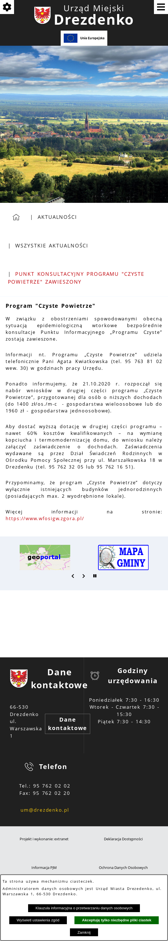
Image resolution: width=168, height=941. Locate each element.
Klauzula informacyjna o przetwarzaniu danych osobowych (83, 908)
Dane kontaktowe (67, 724)
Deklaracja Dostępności (123, 839)
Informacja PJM (44, 867)
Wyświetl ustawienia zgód (38, 920)
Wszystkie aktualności (51, 245)
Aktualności (57, 217)
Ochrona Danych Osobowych (123, 867)
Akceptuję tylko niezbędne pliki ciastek (116, 920)
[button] (73, 576)
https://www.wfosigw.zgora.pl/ (45, 518)
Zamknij (84, 932)
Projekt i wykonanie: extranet (44, 839)
